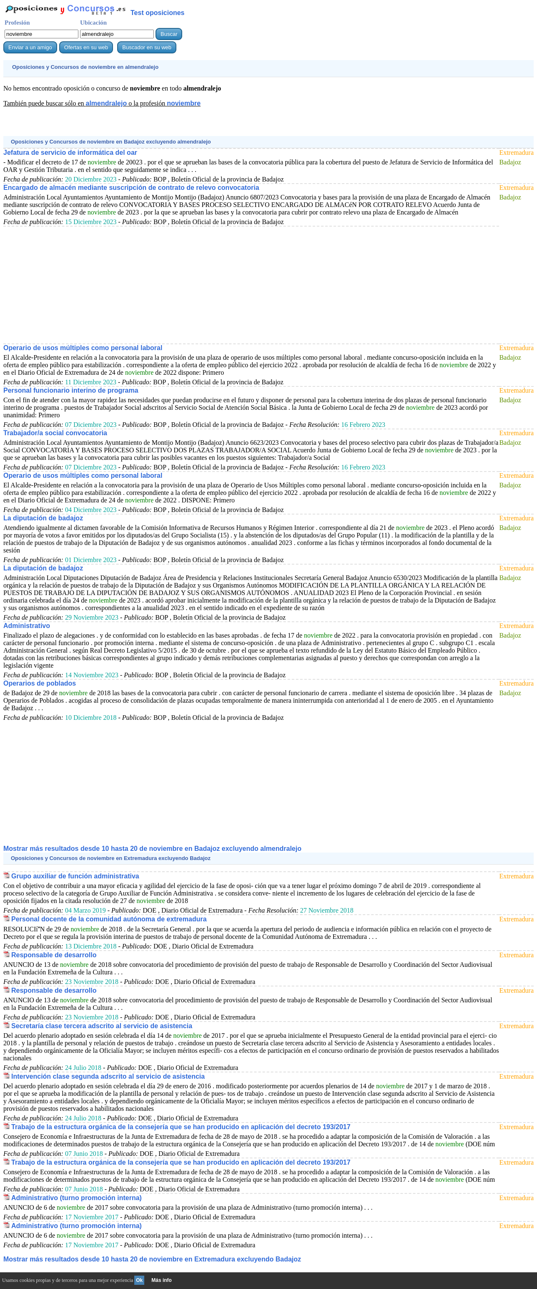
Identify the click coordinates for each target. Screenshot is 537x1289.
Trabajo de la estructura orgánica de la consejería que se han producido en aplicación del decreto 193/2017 (181, 1126)
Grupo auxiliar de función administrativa (75, 876)
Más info (161, 1280)
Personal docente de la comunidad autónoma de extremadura (109, 919)
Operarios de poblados (39, 683)
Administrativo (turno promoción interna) (76, 1197)
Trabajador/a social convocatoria (55, 432)
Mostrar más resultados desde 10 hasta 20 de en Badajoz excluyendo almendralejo (152, 848)
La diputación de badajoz (43, 518)
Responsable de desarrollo (54, 955)
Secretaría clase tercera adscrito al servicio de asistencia (101, 1025)
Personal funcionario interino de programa (70, 390)
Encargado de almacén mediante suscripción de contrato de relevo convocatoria (131, 187)
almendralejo (106, 103)
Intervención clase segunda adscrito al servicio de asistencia (108, 1076)
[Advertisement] (155, 125)
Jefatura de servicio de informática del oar (70, 152)
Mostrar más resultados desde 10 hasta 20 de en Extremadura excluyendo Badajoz (152, 1259)
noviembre (184, 103)
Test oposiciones (157, 12)
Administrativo (26, 625)
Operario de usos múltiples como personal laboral (82, 347)
